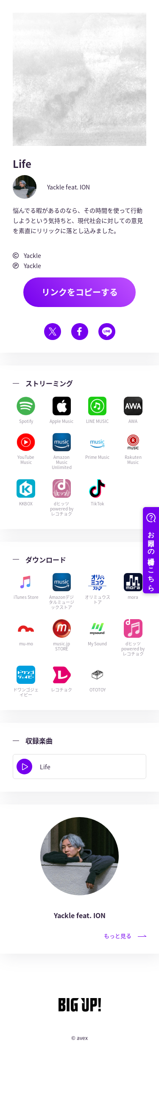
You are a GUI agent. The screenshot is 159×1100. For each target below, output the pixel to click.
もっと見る (125, 936)
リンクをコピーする (80, 292)
